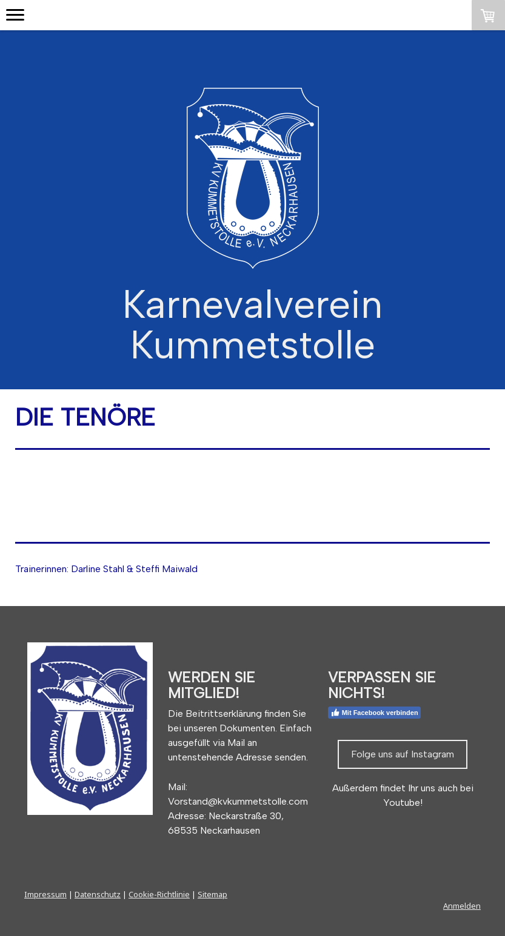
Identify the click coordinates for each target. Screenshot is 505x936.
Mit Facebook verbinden (374, 712)
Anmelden (462, 905)
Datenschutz (98, 894)
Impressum (45, 894)
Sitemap (212, 894)
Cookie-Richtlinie (159, 894)
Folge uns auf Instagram (402, 754)
